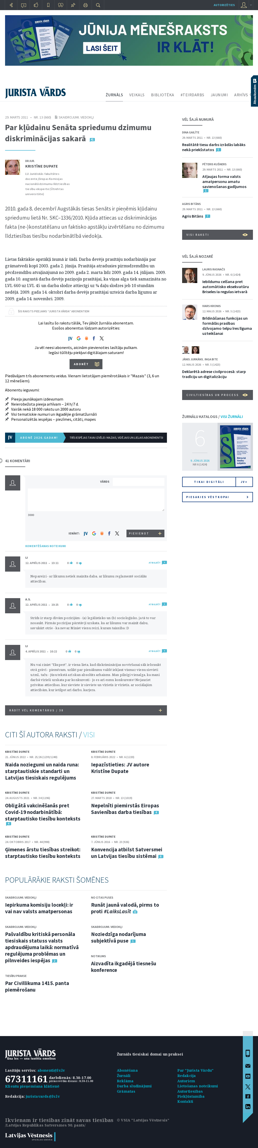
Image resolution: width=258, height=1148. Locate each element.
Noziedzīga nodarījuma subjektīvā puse (118, 937)
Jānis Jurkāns (192, 359)
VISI (89, 735)
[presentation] (139, 520)
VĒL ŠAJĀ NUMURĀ (198, 119)
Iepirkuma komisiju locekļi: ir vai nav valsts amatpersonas (39, 908)
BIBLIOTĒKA (162, 94)
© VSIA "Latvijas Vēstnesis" (143, 1120)
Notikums (98, 956)
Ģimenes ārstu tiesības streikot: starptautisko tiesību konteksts (42, 852)
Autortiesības (190, 1091)
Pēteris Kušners (214, 164)
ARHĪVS (241, 94)
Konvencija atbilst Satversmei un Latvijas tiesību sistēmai (126, 852)
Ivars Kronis (211, 306)
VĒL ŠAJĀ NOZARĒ (197, 256)
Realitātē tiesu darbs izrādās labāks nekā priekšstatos (213, 147)
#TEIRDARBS (192, 94)
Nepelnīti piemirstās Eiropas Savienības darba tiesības (125, 808)
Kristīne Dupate (41, 166)
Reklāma (125, 1081)
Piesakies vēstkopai (217, 497)
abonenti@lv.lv (51, 1070)
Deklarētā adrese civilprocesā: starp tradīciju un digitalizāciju (214, 374)
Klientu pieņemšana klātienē (32, 1086)
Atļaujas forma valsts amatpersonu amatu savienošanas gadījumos (224, 181)
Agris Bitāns (191, 204)
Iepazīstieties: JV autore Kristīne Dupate (120, 768)
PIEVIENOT (139, 533)
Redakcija (186, 1075)
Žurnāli (124, 1075)
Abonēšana (127, 1070)
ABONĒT (81, 364)
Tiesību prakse (16, 976)
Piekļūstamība (191, 1096)
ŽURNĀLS (114, 94)
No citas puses (102, 897)
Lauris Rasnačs (213, 269)
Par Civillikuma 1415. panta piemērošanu (37, 986)
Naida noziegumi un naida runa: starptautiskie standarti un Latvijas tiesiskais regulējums (42, 771)
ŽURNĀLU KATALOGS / (212, 416)
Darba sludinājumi (134, 1086)
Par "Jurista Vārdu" (195, 1070)
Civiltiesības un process (217, 395)
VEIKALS (137, 94)
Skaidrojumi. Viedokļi (76, 117)
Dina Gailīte (190, 132)
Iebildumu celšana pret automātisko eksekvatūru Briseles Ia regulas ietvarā (225, 286)
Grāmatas (126, 1091)
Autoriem (186, 1081)
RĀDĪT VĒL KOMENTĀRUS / (85, 710)
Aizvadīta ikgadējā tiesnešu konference (123, 966)
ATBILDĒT (155, 562)
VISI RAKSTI (217, 235)
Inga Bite (211, 359)
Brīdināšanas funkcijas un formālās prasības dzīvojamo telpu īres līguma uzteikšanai (227, 326)
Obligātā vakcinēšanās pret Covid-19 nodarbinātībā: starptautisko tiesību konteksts (42, 812)
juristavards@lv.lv (43, 1096)
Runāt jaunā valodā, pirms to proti (125, 908)
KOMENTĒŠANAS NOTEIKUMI (45, 546)
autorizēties (224, 5)
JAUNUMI (219, 94)
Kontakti (185, 1101)
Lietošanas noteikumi (197, 1086)
